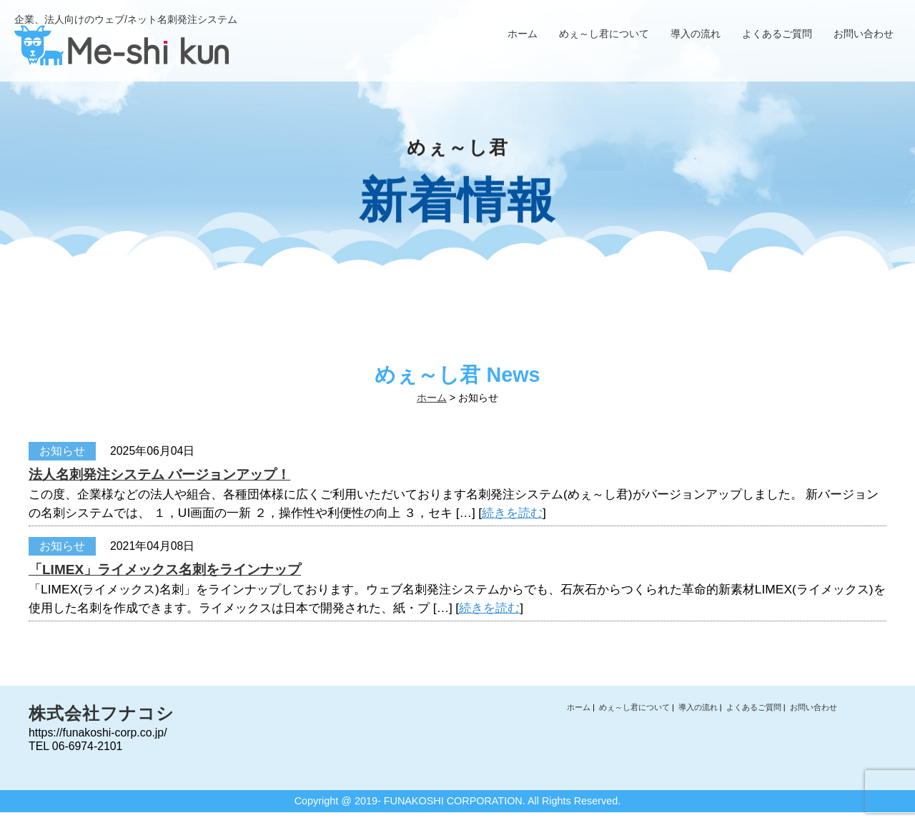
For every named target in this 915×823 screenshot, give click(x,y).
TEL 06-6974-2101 (75, 746)
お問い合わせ (864, 33)
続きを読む (512, 513)
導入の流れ (696, 33)
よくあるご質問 (777, 33)
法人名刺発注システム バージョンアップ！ (159, 474)
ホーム (523, 33)
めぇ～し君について (604, 33)
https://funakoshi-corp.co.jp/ (98, 732)
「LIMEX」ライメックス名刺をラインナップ (165, 569)
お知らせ (62, 451)
